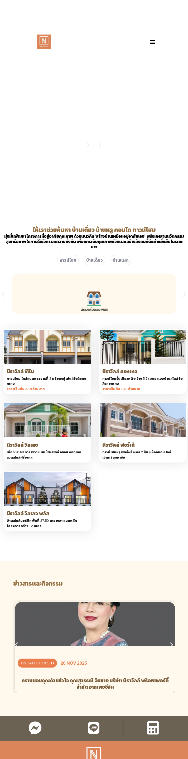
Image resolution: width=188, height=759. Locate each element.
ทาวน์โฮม (68, 260)
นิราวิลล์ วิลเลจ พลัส (94, 309)
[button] (152, 42)
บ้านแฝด (121, 260)
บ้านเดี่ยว (94, 260)
